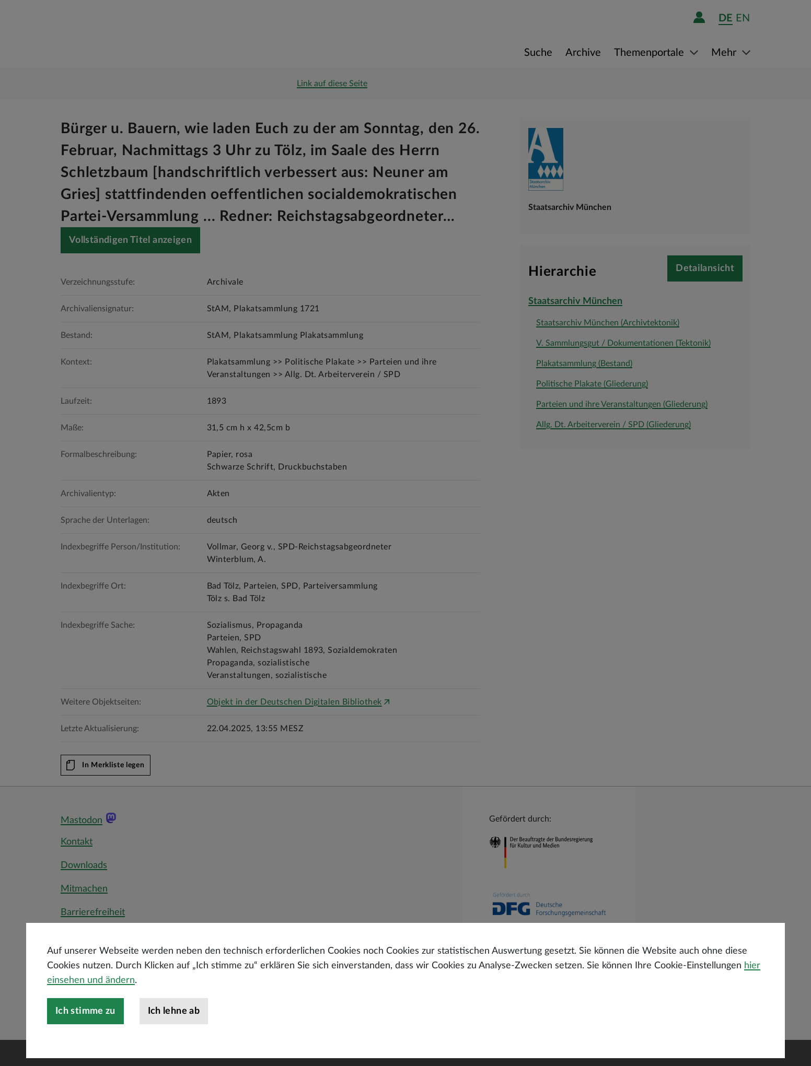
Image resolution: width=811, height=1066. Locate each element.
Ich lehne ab (174, 1011)
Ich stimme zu (85, 1011)
